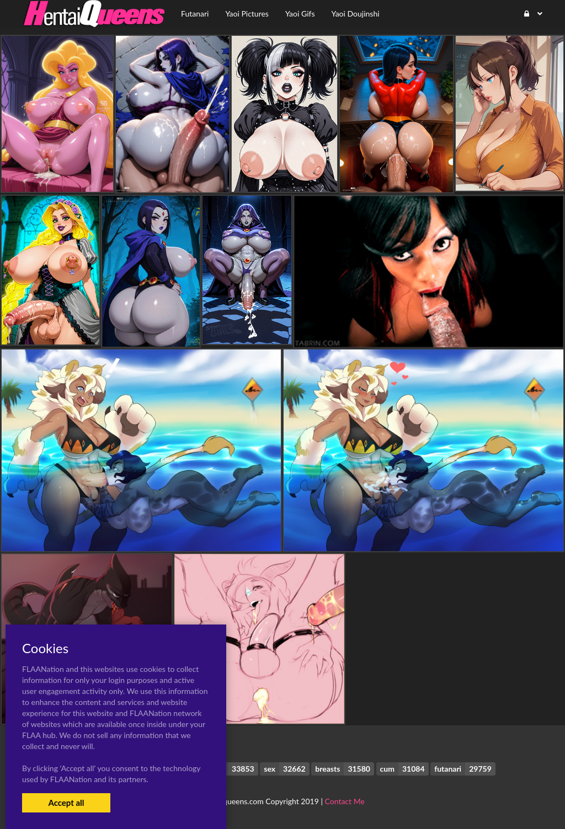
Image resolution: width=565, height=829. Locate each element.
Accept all (66, 803)
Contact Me (345, 801)
